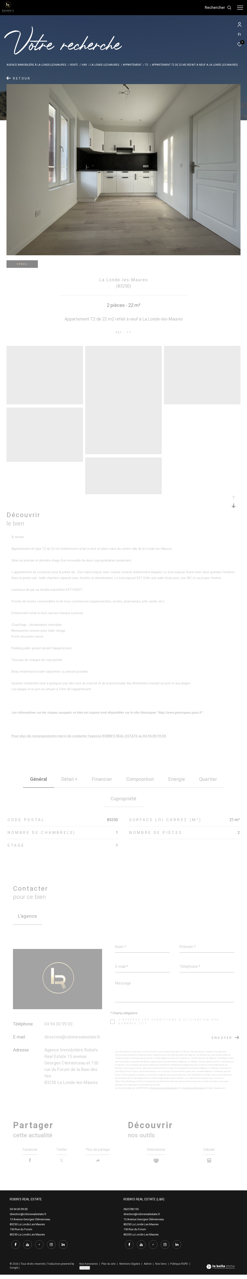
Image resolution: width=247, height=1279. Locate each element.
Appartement (132, 64)
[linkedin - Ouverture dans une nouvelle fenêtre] (61, 1248)
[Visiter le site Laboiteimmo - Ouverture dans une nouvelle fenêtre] (220, 1271)
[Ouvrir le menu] (240, 7)
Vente (74, 64)
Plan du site (108, 1267)
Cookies (85, 1271)
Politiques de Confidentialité (164, 1088)
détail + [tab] (69, 779)
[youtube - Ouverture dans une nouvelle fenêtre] (26, 1248)
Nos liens (161, 1267)
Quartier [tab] (208, 779)
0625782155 (131, 1214)
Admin (148, 1267)
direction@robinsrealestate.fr (72, 1037)
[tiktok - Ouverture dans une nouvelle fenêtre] (38, 1248)
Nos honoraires (88, 1267)
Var (84, 64)
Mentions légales (130, 1267)
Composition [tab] (140, 779)
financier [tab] (102, 779)
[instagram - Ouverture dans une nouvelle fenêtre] (49, 1248)
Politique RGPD (179, 1267)
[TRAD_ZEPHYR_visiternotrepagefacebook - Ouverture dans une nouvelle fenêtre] (14, 1248)
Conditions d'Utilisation (193, 1088)
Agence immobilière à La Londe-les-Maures (36, 64)
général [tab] (38, 779)
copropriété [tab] (123, 798)
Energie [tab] (176, 779)
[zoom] (44, 402)
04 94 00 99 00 (58, 1024)
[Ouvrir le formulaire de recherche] (218, 7)
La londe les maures (104, 64)
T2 (146, 64)
